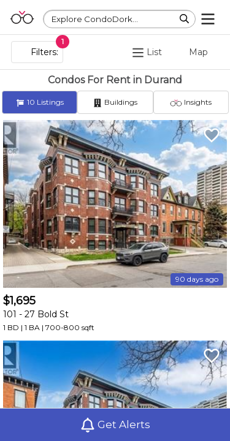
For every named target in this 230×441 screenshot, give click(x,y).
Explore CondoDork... (95, 19)
